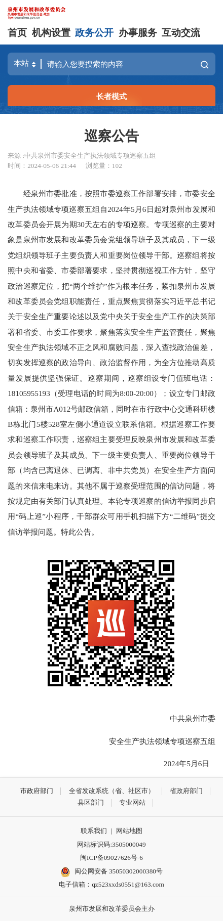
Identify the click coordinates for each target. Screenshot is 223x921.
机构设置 (51, 32)
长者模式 (111, 96)
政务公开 (94, 32)
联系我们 (94, 831)
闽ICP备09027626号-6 (111, 857)
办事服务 (138, 32)
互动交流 (181, 32)
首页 (17, 32)
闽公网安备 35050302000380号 (111, 872)
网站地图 (129, 831)
